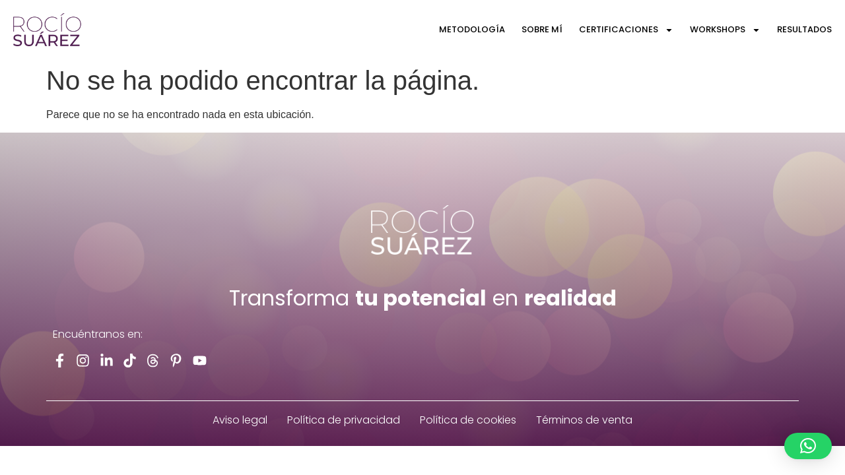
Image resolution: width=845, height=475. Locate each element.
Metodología (472, 29)
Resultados (804, 29)
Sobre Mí (542, 29)
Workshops (725, 30)
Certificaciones (626, 30)
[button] (808, 446)
